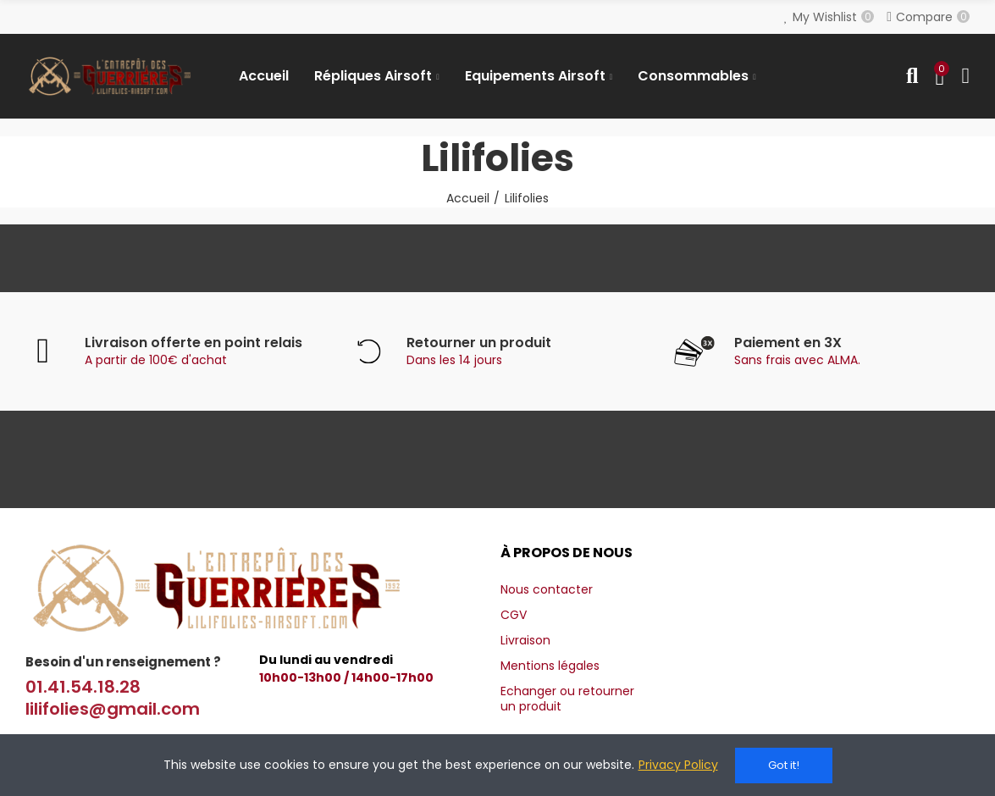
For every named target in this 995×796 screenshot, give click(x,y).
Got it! (783, 765)
